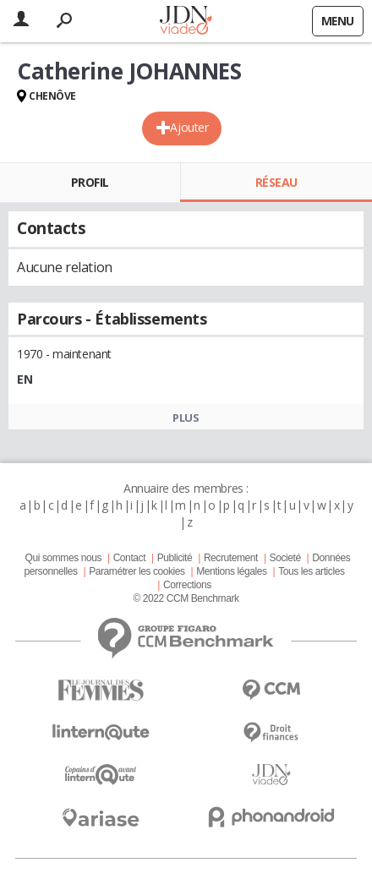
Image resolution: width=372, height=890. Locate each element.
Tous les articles (311, 571)
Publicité (175, 558)
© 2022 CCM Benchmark (185, 598)
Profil (90, 182)
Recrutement (231, 558)
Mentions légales (231, 571)
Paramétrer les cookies (136, 571)
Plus (185, 417)
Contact (129, 558)
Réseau (276, 182)
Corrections (187, 585)
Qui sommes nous (63, 558)
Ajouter (189, 127)
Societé (285, 558)
